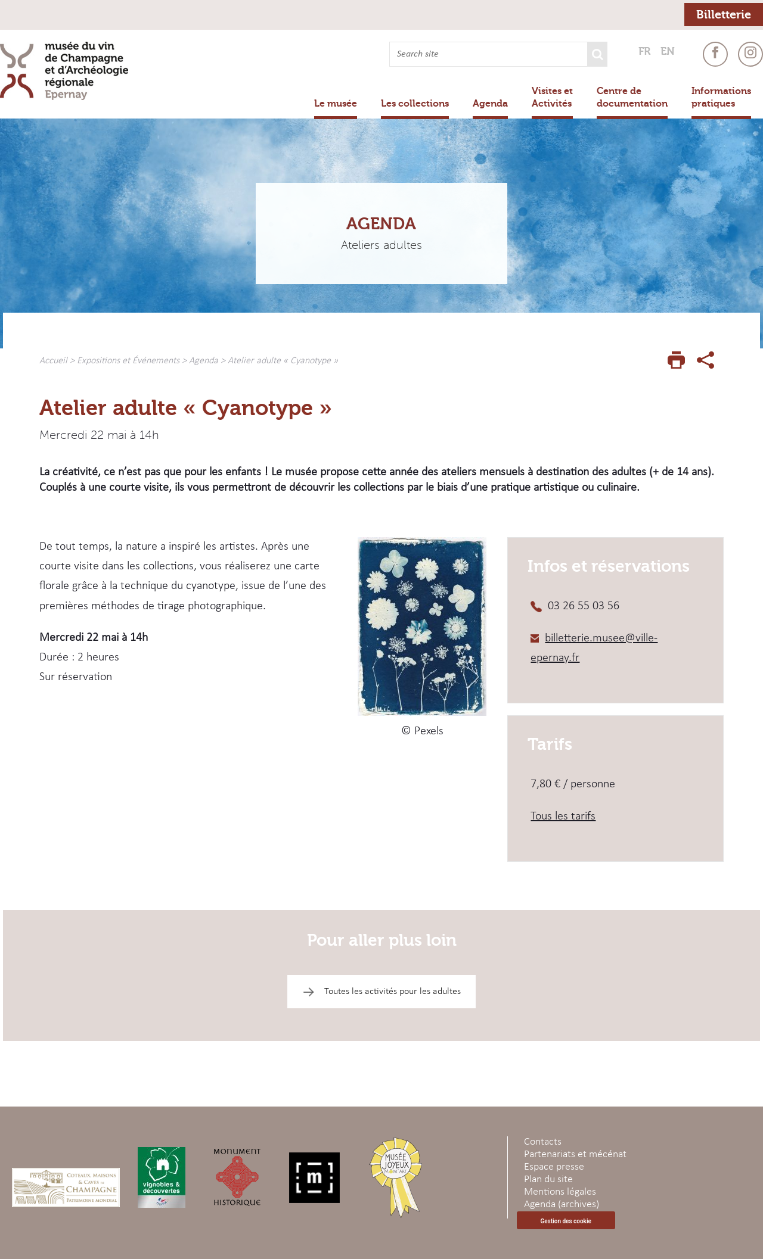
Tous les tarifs (563, 816)
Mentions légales (560, 1192)
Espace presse (554, 1167)
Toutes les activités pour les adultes (392, 991)
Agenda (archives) (561, 1204)
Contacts (543, 1142)
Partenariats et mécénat (575, 1154)
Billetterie (723, 14)
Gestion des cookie (565, 1221)
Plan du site (548, 1179)
